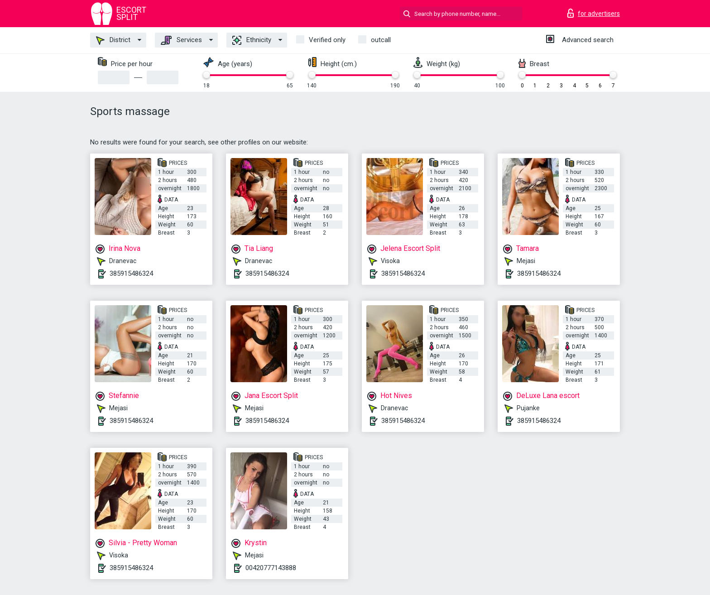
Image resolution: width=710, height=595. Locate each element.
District (113, 40)
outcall (381, 40)
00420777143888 (270, 568)
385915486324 (131, 273)
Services (181, 40)
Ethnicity (251, 40)
